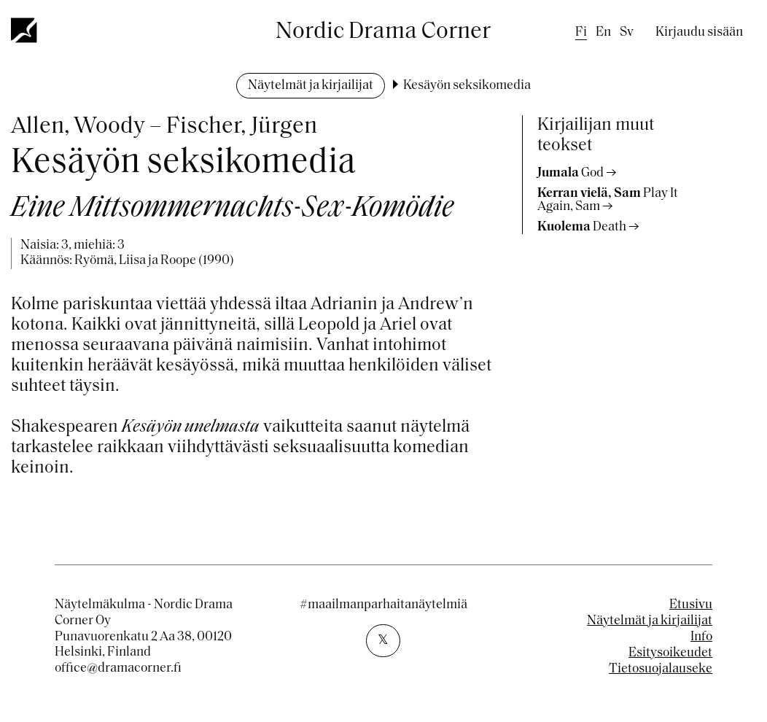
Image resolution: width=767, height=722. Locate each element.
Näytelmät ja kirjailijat (310, 86)
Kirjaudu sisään (699, 32)
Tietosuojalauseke (660, 669)
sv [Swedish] (627, 32)
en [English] (603, 32)
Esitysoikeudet (670, 653)
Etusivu (690, 605)
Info (701, 637)
